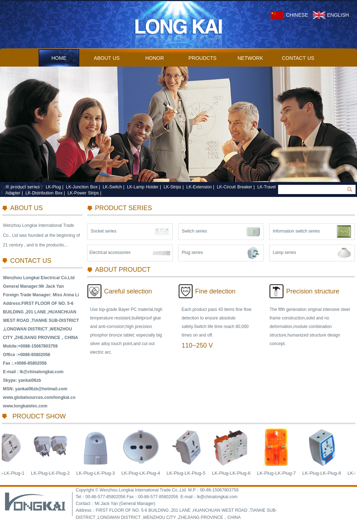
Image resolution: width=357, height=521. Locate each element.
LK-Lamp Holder (143, 186)
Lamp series (284, 252)
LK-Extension (199, 186)
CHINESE (297, 15)
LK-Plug (53, 186)
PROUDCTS (202, 58)
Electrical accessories (109, 252)
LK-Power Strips (83, 193)
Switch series (194, 231)
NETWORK (250, 58)
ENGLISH (338, 15)
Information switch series (296, 231)
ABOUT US (107, 58)
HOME (58, 58)
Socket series (103, 231)
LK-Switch (112, 186)
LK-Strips (172, 186)
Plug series (192, 252)
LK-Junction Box (81, 186)
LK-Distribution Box (43, 193)
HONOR (154, 58)
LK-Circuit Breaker (234, 186)
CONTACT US (298, 58)
